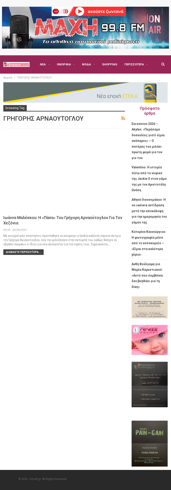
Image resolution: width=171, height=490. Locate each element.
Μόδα (86, 64)
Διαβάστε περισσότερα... (23, 252)
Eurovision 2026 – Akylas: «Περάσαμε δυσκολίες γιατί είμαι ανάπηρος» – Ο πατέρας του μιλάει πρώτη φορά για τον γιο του (148, 141)
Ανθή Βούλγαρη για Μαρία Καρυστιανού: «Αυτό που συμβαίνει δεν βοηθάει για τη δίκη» (147, 275)
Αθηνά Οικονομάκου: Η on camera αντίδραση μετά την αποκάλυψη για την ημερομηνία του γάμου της (149, 211)
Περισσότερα (134, 64)
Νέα (43, 64)
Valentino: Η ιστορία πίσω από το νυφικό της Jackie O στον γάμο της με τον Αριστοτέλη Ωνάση (149, 178)
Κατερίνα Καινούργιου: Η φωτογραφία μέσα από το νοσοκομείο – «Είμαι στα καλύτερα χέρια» (149, 243)
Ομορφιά (64, 64)
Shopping (109, 64)
